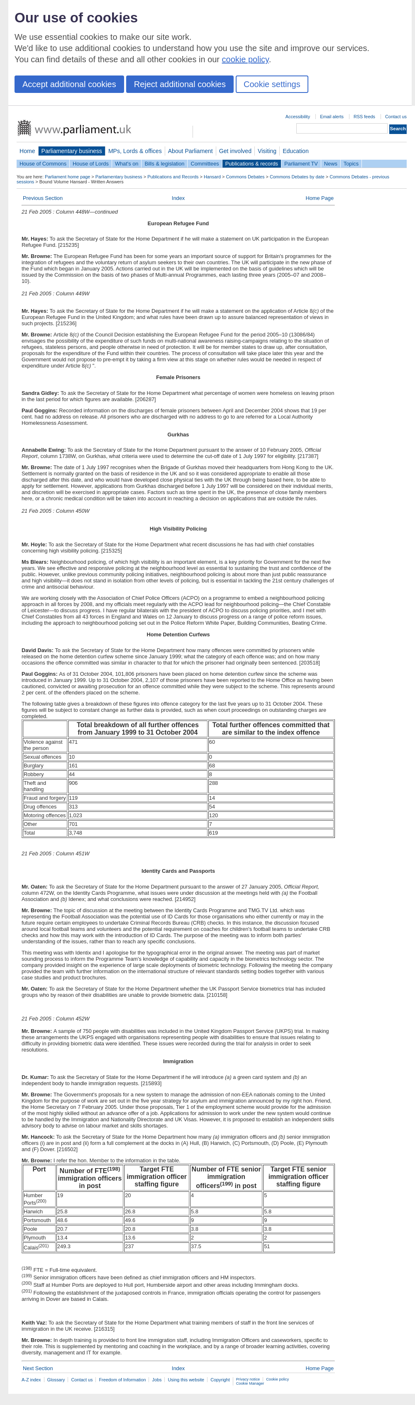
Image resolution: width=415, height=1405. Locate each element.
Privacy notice (248, 1379)
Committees (204, 164)
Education (296, 151)
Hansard (212, 176)
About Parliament (190, 151)
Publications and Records (172, 176)
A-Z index (31, 1379)
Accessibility (298, 116)
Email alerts (332, 116)
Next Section (38, 1368)
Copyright (220, 1379)
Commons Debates (245, 176)
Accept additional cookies (69, 84)
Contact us (396, 116)
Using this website (186, 1379)
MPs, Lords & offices (135, 151)
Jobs (156, 1379)
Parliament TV (301, 164)
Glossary (56, 1379)
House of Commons (43, 164)
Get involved (235, 151)
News (330, 164)
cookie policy (245, 59)
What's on (127, 164)
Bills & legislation (164, 164)
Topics (351, 164)
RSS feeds (364, 116)
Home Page (319, 198)
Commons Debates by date (297, 176)
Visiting (267, 151)
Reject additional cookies (180, 84)
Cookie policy (277, 1379)
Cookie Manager (250, 1383)
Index (178, 198)
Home (27, 151)
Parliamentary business (72, 151)
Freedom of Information (122, 1379)
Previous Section (43, 198)
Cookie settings (272, 84)
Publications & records (251, 164)
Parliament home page (67, 176)
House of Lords (91, 164)
